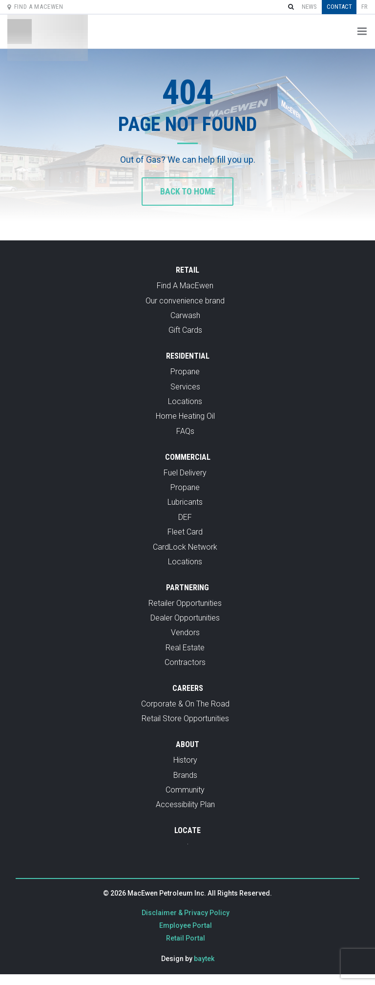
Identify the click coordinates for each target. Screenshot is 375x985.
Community (185, 790)
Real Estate (185, 648)
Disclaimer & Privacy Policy (185, 913)
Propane (185, 372)
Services (185, 387)
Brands (185, 775)
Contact (339, 6)
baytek (204, 959)
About (187, 745)
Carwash (185, 316)
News (309, 6)
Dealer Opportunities (185, 618)
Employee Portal (185, 926)
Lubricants (185, 503)
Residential (187, 357)
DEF (185, 517)
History (185, 761)
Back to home (188, 192)
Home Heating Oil (185, 417)
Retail (187, 271)
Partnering (187, 588)
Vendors (185, 633)
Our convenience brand (185, 301)
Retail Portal (185, 938)
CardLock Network (185, 547)
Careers (187, 689)
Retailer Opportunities (185, 603)
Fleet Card (185, 532)
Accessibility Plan (185, 805)
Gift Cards (185, 331)
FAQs (185, 431)
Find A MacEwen (35, 6)
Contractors (185, 663)
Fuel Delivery (185, 473)
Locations (185, 402)
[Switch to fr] (364, 7)
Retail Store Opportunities (185, 719)
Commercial (187, 457)
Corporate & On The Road (185, 704)
